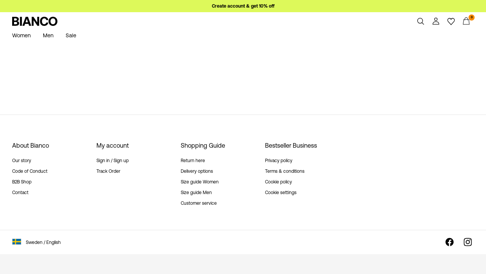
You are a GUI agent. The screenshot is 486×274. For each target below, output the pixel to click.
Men (48, 35)
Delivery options (197, 171)
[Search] (420, 21)
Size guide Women (200, 182)
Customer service (199, 203)
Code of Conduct (29, 171)
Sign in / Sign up (112, 160)
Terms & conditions (285, 171)
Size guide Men (196, 192)
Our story (21, 160)
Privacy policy (278, 160)
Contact (20, 192)
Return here (193, 160)
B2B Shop (22, 182)
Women (21, 35)
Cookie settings (281, 192)
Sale (71, 35)
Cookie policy (278, 182)
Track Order (108, 171)
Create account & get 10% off (243, 6)
